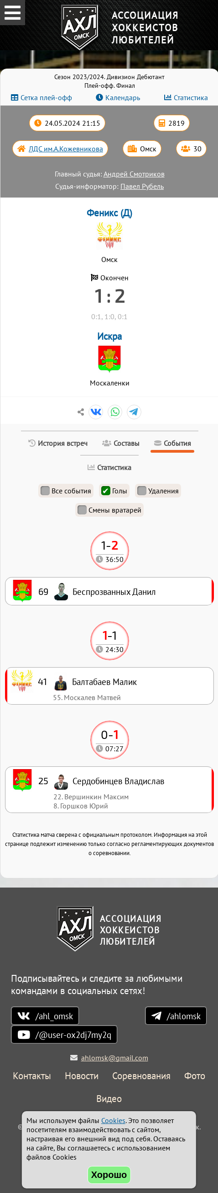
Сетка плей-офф (46, 97)
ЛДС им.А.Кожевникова (66, 148)
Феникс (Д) (109, 213)
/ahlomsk (184, 1016)
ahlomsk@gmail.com (114, 1057)
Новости (82, 1076)
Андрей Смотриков (134, 173)
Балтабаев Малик (104, 681)
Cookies (113, 1120)
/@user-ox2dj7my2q (73, 1034)
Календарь (122, 97)
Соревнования (141, 1076)
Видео (109, 1099)
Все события (66, 490)
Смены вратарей (109, 509)
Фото (194, 1076)
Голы (114, 490)
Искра (109, 336)
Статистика (191, 97)
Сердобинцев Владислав (118, 780)
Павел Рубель (142, 186)
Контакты (32, 1076)
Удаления (158, 490)
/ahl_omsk (54, 1016)
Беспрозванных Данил (114, 591)
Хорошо (109, 1175)
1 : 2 (110, 295)
